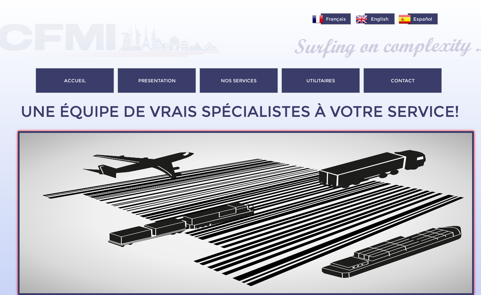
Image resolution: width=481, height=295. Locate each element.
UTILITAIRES (320, 80)
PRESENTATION (157, 80)
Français (336, 19)
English (379, 19)
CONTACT (403, 80)
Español (422, 19)
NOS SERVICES (239, 80)
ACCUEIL (75, 80)
